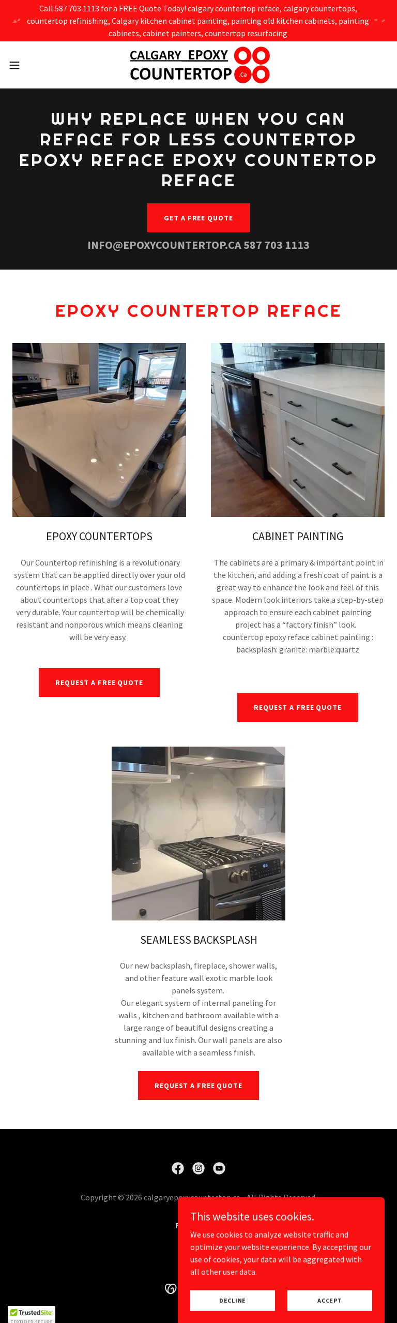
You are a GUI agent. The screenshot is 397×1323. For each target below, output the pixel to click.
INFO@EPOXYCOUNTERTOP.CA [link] (164, 244)
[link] (198, 65)
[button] (33, 65)
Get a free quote (198, 217)
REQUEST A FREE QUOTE (99, 682)
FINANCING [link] (198, 1225)
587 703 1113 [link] (276, 244)
